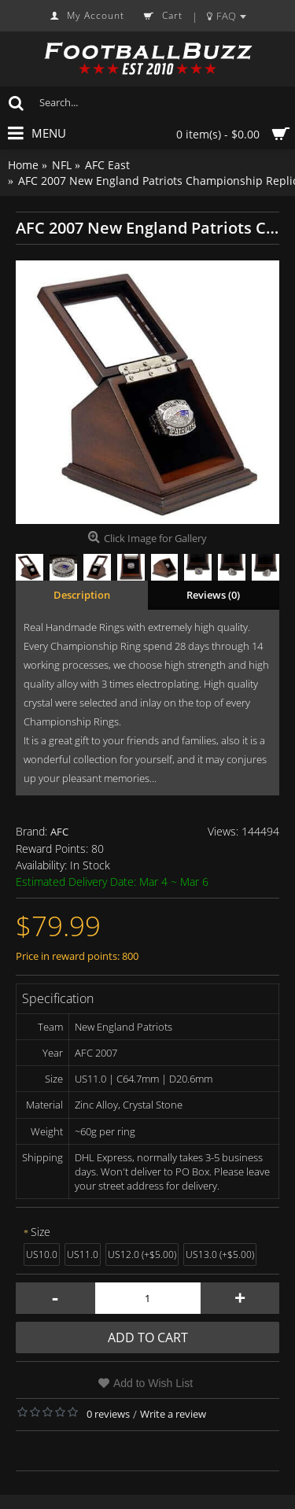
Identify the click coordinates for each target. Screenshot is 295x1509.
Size (40, 1231)
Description (81, 595)
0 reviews (108, 1414)
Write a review (173, 1414)
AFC (59, 832)
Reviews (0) (213, 595)
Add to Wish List (153, 1383)
